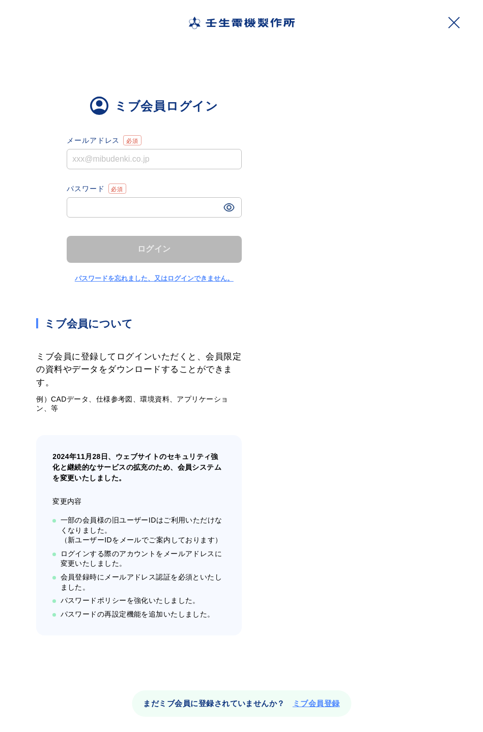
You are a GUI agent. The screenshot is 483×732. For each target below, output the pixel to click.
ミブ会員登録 (316, 703)
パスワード (96, 189)
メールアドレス (104, 140)
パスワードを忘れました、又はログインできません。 (154, 278)
